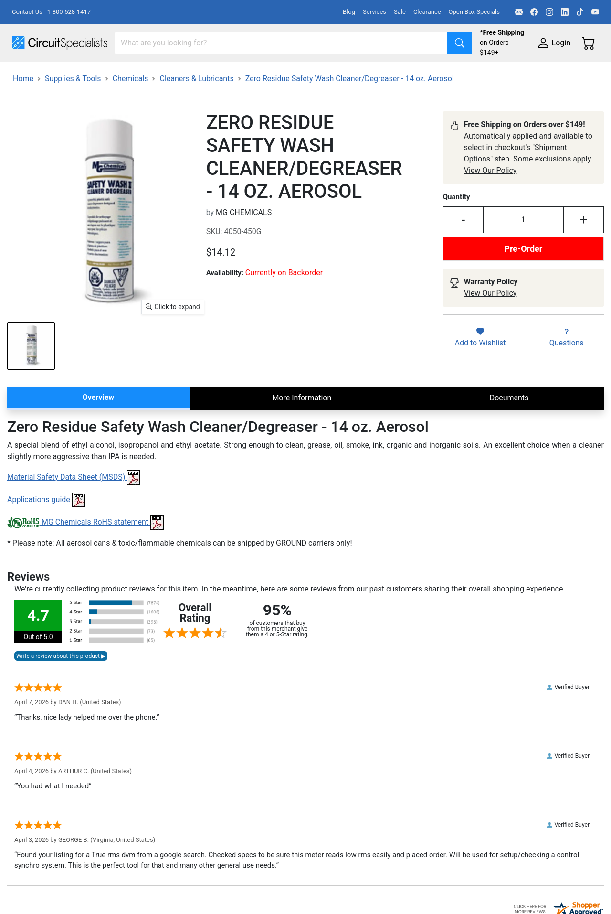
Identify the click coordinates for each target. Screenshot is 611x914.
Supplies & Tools (40, 93)
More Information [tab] (301, 443)
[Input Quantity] (523, 265)
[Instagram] (549, 12)
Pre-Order (523, 295)
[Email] (519, 12)
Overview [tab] (98, 443)
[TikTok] (580, 12)
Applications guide (46, 545)
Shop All (26, 74)
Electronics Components (515, 74)
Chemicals (130, 124)
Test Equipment (152, 74)
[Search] (281, 43)
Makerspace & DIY (298, 74)
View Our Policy (490, 216)
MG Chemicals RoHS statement (85, 567)
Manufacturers (83, 74)
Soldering (363, 74)
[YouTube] (595, 12)
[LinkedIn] (565, 12)
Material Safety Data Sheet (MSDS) (73, 522)
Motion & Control (426, 74)
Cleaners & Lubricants (196, 124)
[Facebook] (534, 12)
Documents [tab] (509, 443)
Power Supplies (223, 74)
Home (23, 124)
